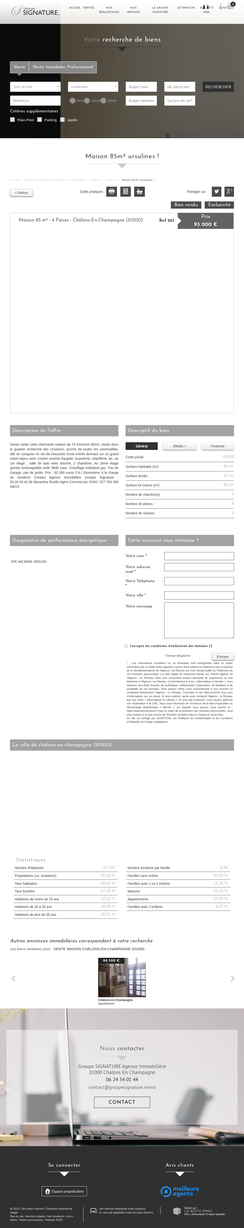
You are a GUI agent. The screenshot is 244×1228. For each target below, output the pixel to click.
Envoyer (223, 657)
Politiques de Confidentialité (194, 718)
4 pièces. (111, 180)
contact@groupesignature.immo (122, 1087)
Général (142, 446)
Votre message (139, 606)
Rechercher (218, 87)
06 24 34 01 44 (122, 1079)
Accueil (15, 180)
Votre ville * (136, 595)
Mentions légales (35, 1216)
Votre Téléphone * (140, 583)
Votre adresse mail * (138, 569)
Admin (13, 1220)
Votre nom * (136, 556)
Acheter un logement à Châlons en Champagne (55, 180)
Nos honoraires (55, 1216)
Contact (122, 1102)
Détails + (179, 446)
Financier (218, 446)
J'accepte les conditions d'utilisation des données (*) (171, 646)
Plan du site (17, 1216)
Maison (96, 180)
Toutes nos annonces (31, 1220)
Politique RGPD (54, 1220)
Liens (69, 1216)
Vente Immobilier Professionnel (63, 67)
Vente (19, 67)
